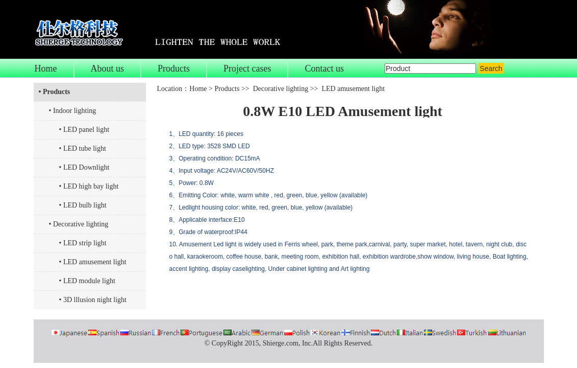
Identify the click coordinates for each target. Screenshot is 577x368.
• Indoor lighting (72, 110)
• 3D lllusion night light (93, 300)
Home (46, 68)
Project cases (247, 68)
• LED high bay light (89, 186)
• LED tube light (82, 148)
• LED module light (87, 281)
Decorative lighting (280, 89)
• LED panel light (84, 129)
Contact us (324, 68)
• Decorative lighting (79, 224)
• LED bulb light (83, 205)
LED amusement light (353, 89)
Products (174, 68)
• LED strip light (83, 243)
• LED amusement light (93, 262)
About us (107, 68)
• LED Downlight (84, 167)
